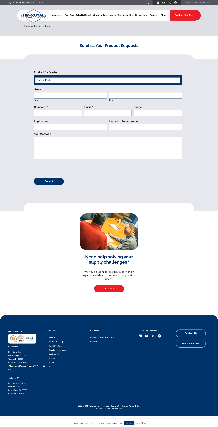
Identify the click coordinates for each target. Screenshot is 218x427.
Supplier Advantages (104, 15)
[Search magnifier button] (92, 421)
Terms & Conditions (119, 406)
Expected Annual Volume (124, 121)
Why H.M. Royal (55, 346)
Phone (138, 107)
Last (111, 100)
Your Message (42, 134)
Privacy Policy (134, 406)
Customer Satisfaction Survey (196, 2)
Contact (153, 15)
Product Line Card (184, 15)
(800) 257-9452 (38, 2)
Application (41, 121)
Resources (141, 15)
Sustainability (125, 15)
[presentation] (55, 167)
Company (41, 107)
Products (57, 15)
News (51, 362)
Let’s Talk (109, 288)
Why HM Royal (83, 15)
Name (38, 89)
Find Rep (69, 15)
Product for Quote (45, 72)
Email (88, 107)
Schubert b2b (116, 408)
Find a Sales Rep (56, 341)
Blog (163, 15)
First (36, 100)
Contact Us (190, 333)
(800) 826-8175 (20, 393)
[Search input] (64, 421)
